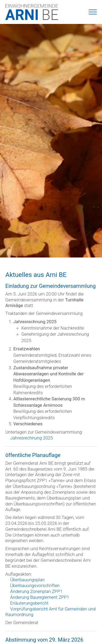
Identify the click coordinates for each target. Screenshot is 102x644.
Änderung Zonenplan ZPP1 (36, 591)
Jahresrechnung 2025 (31, 438)
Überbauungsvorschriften (35, 585)
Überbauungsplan (27, 579)
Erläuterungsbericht (29, 603)
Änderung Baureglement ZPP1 (39, 597)
